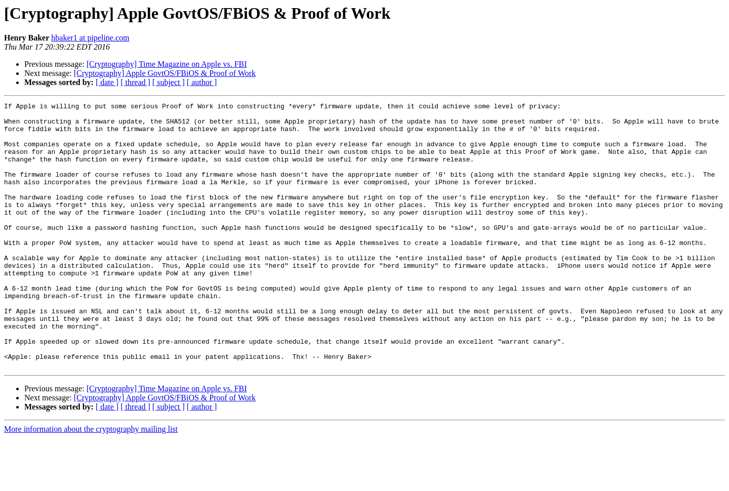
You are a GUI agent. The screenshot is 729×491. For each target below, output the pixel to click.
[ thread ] (135, 82)
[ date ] (107, 82)
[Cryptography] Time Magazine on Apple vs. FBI (167, 64)
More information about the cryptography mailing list (91, 482)
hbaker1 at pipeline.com (90, 37)
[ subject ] (168, 82)
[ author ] (202, 82)
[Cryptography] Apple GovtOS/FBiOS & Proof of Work (165, 73)
